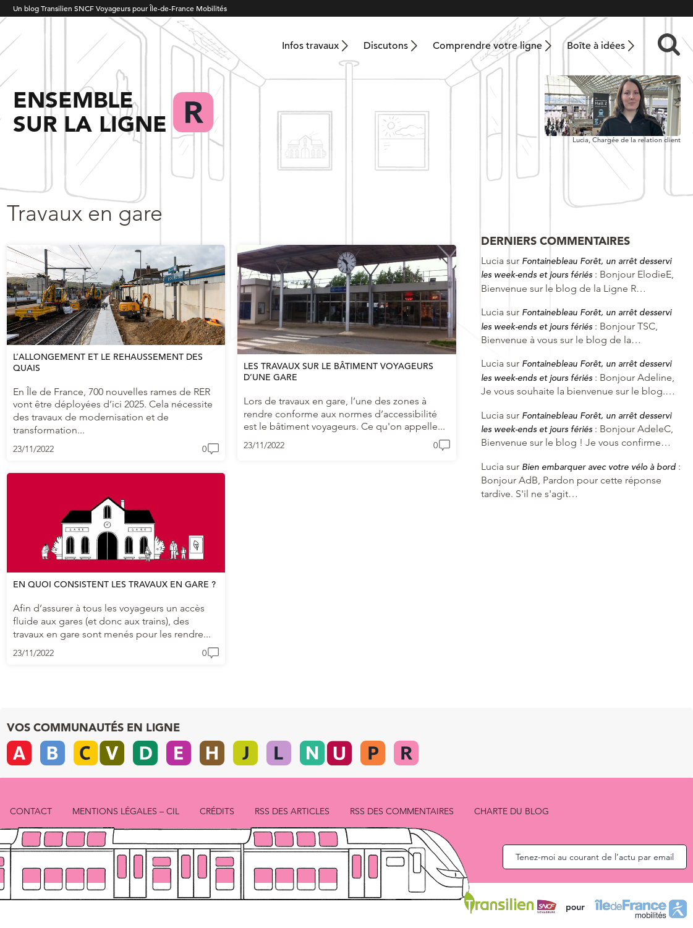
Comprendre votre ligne (487, 46)
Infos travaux (310, 46)
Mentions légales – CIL (125, 811)
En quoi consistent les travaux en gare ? (114, 584)
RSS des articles (292, 811)
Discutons (386, 46)
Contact (31, 811)
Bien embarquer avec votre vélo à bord (599, 466)
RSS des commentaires (402, 811)
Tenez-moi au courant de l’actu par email (595, 856)
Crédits (217, 811)
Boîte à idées (596, 46)
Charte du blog (511, 811)
